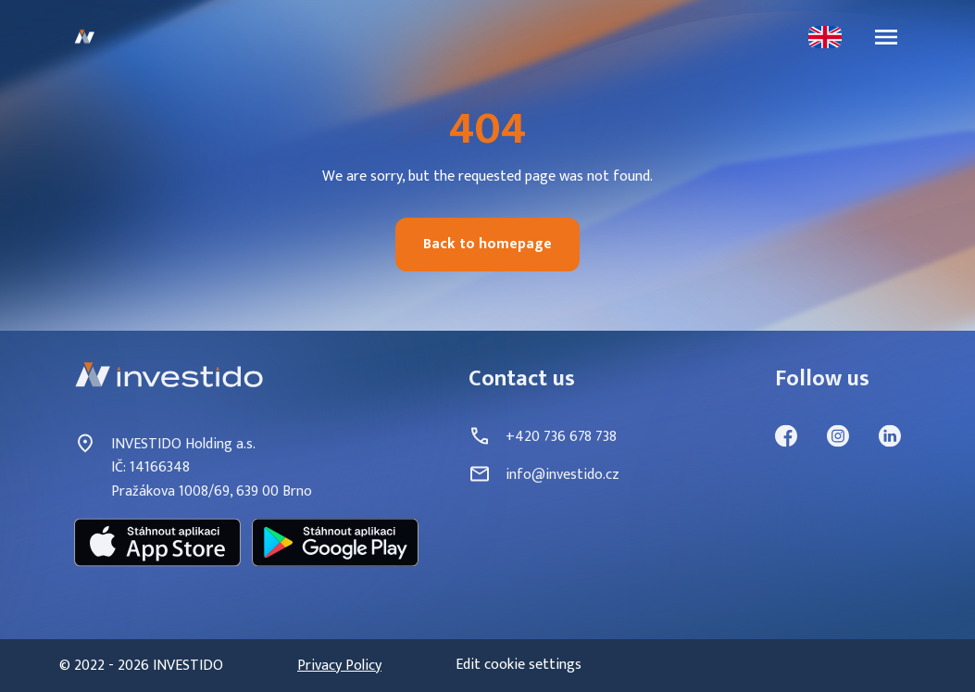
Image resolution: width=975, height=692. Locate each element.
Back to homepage (487, 244)
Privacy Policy (339, 666)
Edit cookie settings (518, 665)
